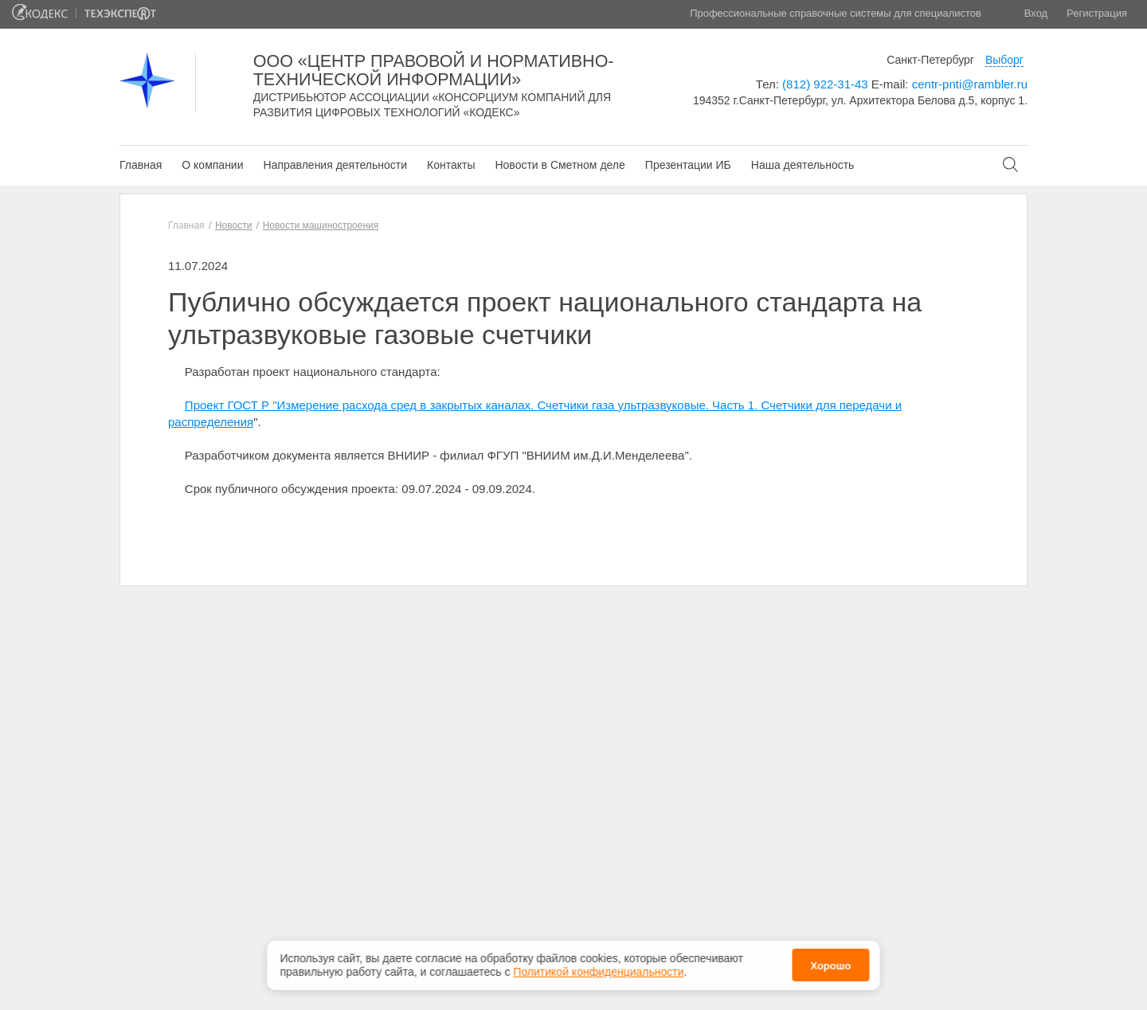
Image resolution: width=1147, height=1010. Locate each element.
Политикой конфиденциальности (598, 971)
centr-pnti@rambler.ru (970, 84)
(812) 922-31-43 (825, 84)
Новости (233, 225)
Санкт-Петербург (930, 59)
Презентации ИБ (688, 165)
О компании (212, 165)
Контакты (451, 165)
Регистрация (1097, 13)
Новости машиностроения (321, 225)
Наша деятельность (803, 165)
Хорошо (830, 966)
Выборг (1004, 59)
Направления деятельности (335, 165)
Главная (140, 165)
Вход (1035, 13)
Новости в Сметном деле (559, 165)
